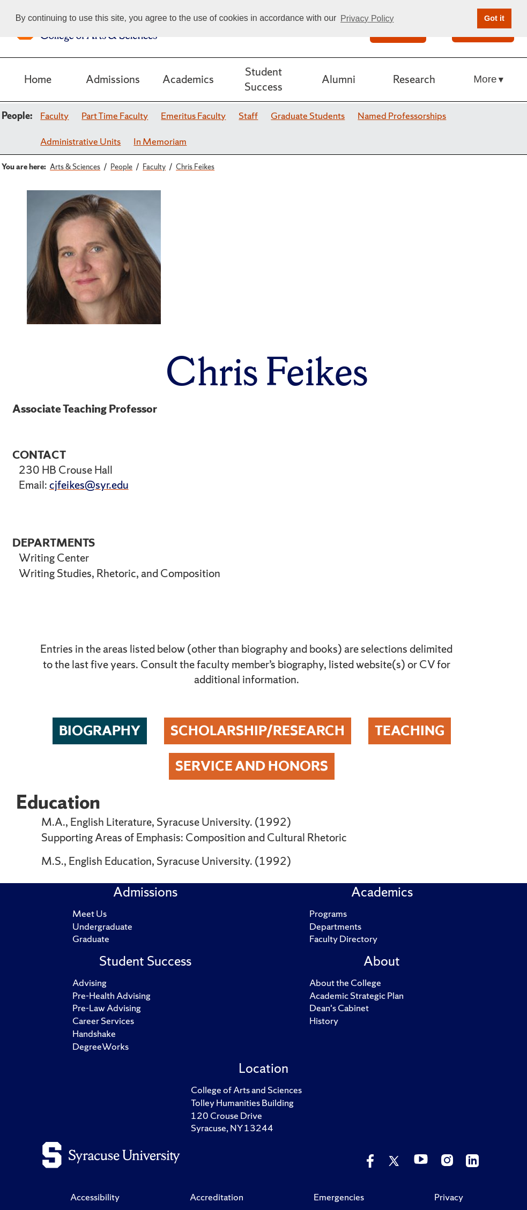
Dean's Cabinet (339, 1008)
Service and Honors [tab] (251, 766)
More (484, 79)
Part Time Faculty (114, 116)
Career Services (103, 1021)
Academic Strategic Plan (356, 996)
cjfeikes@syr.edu (89, 484)
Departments (335, 926)
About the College (345, 983)
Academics (188, 79)
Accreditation (216, 1197)
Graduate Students (308, 116)
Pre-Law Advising (106, 1008)
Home (37, 79)
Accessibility (95, 1197)
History (323, 1021)
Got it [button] (494, 18)
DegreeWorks (100, 1046)
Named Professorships (402, 116)
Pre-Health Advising (111, 996)
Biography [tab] (99, 731)
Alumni (338, 79)
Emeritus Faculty (193, 116)
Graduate (90, 939)
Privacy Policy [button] (367, 18)
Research (414, 79)
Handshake (94, 1034)
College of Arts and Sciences (246, 1090)
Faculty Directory (343, 939)
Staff (248, 116)
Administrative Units (80, 141)
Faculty (54, 116)
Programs (328, 914)
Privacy (448, 1197)
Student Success (263, 79)
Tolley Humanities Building (242, 1103)
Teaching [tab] (409, 731)
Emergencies (339, 1197)
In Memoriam (160, 141)
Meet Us (89, 914)
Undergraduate (102, 926)
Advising (89, 983)
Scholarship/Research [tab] (257, 731)
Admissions (113, 79)
